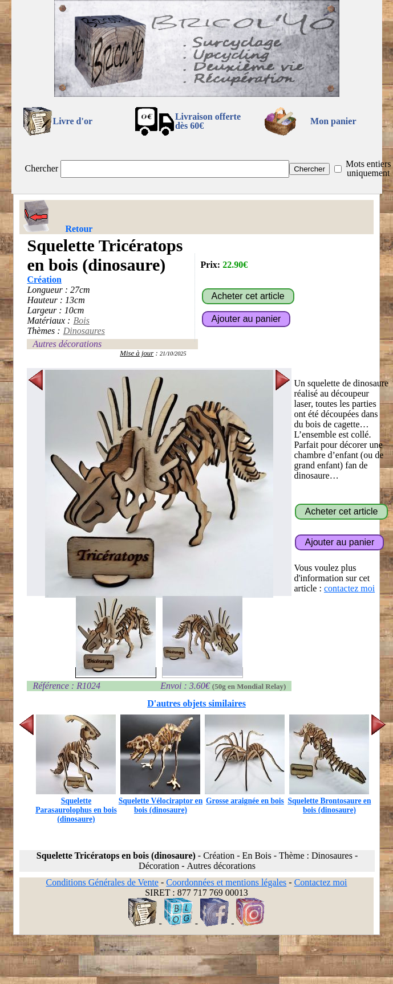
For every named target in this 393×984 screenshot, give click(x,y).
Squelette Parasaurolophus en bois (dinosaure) (76, 805)
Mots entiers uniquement (368, 168)
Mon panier (333, 121)
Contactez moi (320, 882)
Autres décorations (67, 344)
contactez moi (349, 588)
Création (44, 279)
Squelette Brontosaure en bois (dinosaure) (329, 800)
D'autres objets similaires (196, 703)
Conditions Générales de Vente (102, 882)
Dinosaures (84, 331)
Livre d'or (72, 121)
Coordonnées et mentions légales (226, 882)
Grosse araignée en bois (245, 796)
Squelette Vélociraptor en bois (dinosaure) (161, 800)
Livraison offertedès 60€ (208, 121)
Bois (81, 320)
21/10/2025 (173, 353)
